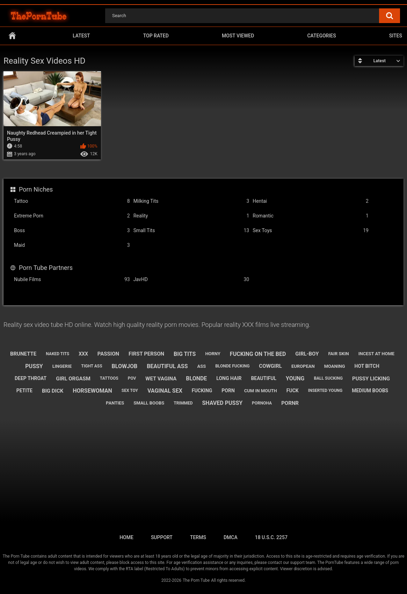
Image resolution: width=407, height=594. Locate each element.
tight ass (91, 366)
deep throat (30, 378)
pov (132, 378)
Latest (81, 35)
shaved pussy (222, 403)
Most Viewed (238, 35)
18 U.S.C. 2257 (271, 537)
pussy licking (371, 378)
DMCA (231, 537)
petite (24, 390)
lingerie (62, 366)
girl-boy (307, 354)
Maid (72, 245)
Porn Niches (36, 189)
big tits (185, 354)
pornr (290, 403)
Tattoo (72, 201)
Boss (72, 231)
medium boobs (370, 390)
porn (228, 390)
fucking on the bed (258, 354)
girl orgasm (73, 378)
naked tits (57, 353)
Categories (321, 35)
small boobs (148, 403)
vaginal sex (164, 390)
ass (201, 366)
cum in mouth (260, 390)
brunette (23, 354)
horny (212, 353)
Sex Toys (311, 231)
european (303, 366)
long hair (228, 378)
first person (146, 354)
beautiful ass (167, 366)
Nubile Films (72, 279)
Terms (198, 537)
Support (162, 537)
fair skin (338, 353)
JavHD (191, 279)
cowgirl (270, 366)
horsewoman (92, 390)
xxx (83, 354)
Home (12, 36)
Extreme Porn (72, 216)
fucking (202, 390)
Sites (395, 35)
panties (115, 403)
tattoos (109, 378)
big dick (52, 391)
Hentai (311, 201)
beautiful (263, 378)
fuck (292, 390)
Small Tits (191, 231)
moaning (334, 366)
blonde (196, 378)
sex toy (130, 390)
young (295, 378)
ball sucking (328, 378)
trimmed (183, 403)
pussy (34, 366)
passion (108, 354)
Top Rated (156, 35)
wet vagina (160, 378)
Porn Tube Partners (46, 267)
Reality (191, 216)
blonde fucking (232, 366)
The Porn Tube (196, 580)
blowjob (125, 366)
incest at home (376, 353)
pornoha (262, 403)
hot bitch (367, 366)
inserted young (325, 390)
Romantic (311, 216)
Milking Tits (191, 201)
